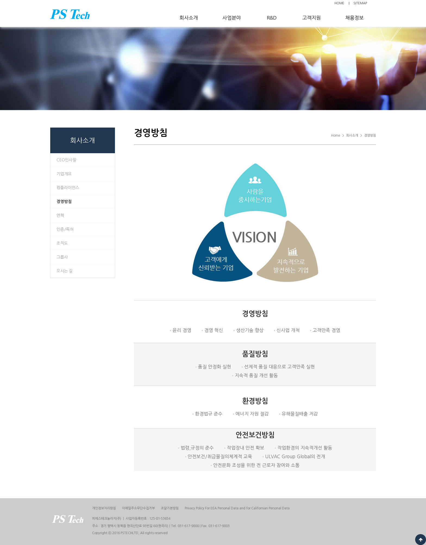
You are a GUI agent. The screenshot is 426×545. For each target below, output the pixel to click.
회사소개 (189, 18)
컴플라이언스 (68, 188)
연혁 (60, 215)
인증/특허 (65, 229)
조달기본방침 (170, 508)
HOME (339, 3)
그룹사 (62, 257)
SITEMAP (360, 3)
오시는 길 (65, 271)
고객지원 (311, 18)
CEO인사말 (66, 160)
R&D (272, 18)
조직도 (62, 243)
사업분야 (232, 18)
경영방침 (64, 201)
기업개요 (64, 174)
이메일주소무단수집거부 (138, 508)
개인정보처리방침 (104, 508)
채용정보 (354, 18)
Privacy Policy (237, 508)
